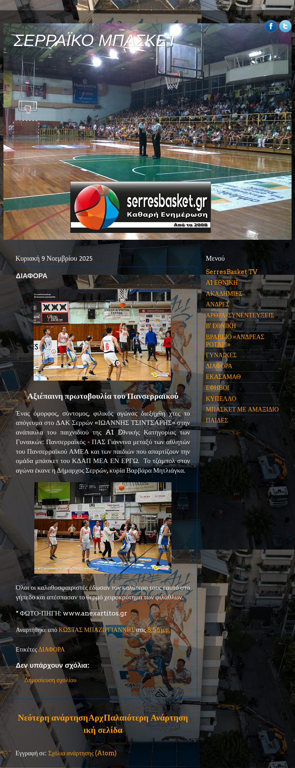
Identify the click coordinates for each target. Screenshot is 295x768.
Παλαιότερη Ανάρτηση (146, 717)
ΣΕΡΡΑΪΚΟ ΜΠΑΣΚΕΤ (95, 40)
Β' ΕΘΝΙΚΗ (221, 325)
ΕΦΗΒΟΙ (217, 387)
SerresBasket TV (231, 271)
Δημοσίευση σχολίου (50, 680)
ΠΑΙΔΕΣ (217, 420)
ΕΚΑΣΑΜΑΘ (223, 376)
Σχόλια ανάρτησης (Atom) (82, 753)
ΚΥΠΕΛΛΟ (221, 398)
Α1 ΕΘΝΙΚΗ (222, 282)
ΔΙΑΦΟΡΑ (51, 649)
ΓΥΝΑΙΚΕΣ (221, 355)
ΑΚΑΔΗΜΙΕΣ (224, 293)
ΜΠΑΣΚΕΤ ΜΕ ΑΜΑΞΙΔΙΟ (242, 409)
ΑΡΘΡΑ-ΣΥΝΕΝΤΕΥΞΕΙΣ (240, 315)
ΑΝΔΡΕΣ (217, 304)
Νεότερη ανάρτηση (53, 717)
